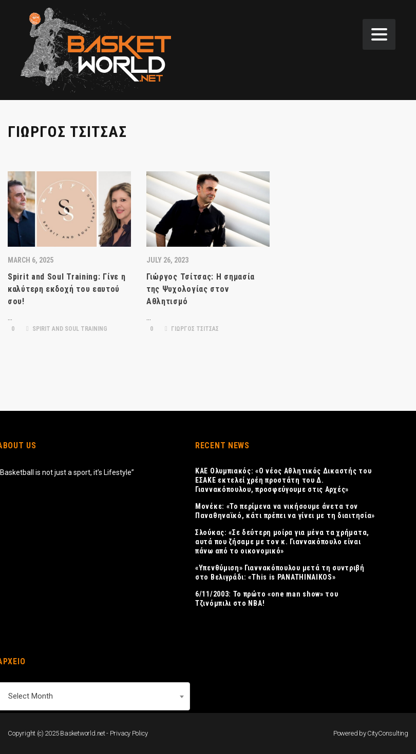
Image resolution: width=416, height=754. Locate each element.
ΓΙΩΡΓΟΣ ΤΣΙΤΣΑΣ (192, 328)
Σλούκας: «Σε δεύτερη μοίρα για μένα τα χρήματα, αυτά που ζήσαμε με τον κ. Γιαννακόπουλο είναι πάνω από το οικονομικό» (282, 541)
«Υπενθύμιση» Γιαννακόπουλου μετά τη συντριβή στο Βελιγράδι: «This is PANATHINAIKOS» (280, 572)
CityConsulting (387, 733)
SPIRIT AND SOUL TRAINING (66, 328)
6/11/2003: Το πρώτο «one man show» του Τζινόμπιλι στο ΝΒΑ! (266, 598)
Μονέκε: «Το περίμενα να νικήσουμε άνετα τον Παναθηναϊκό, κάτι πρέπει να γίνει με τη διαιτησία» (285, 511)
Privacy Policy (129, 733)
